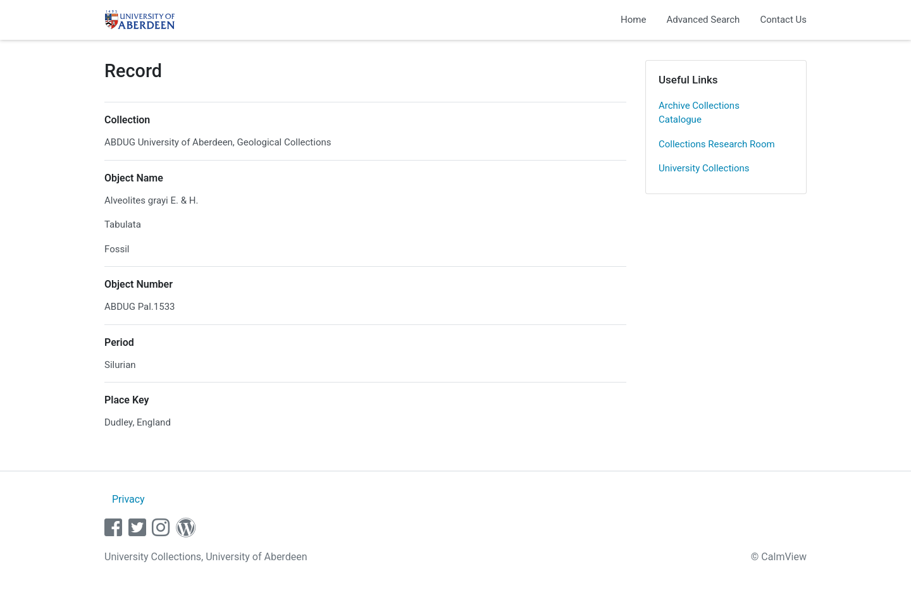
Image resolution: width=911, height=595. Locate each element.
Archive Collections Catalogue (699, 113)
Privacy (128, 499)
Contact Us (783, 19)
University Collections (704, 168)
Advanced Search (703, 19)
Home (633, 19)
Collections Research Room (717, 144)
